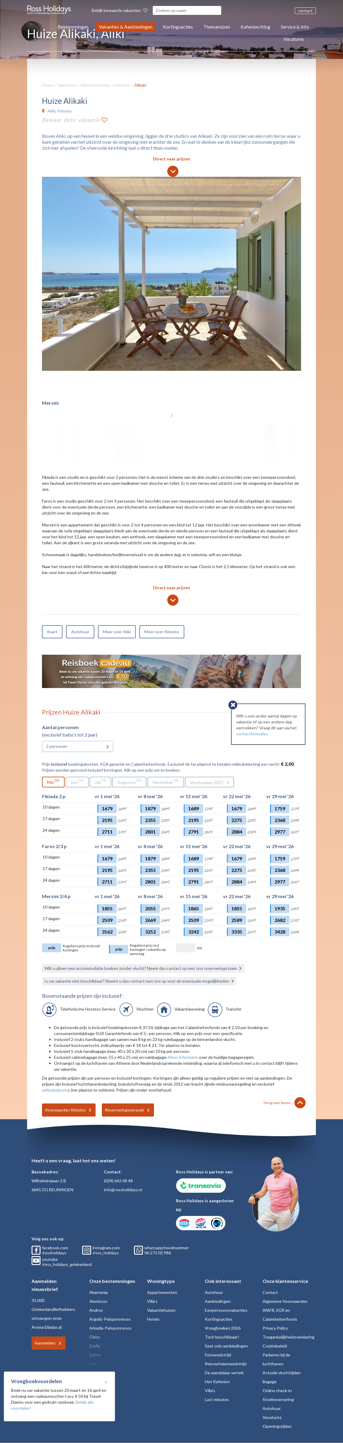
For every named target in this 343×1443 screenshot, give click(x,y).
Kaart (52, 631)
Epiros (95, 1354)
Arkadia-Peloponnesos (110, 1328)
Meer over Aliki (117, 631)
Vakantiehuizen (161, 1310)
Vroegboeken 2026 (223, 1328)
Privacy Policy (275, 1328)
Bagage (270, 1381)
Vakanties (66, 84)
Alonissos (98, 1301)
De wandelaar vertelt (224, 1372)
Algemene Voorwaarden (285, 1301)
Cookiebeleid (275, 1345)
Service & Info (295, 26)
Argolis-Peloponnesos (110, 1319)
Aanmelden (45, 1342)
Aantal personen (60, 727)
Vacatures (293, 39)
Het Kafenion (217, 1381)
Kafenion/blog (255, 26)
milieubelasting (56, 1089)
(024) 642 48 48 (118, 1180)
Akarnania (98, 1292)
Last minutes (217, 1399)
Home (47, 84)
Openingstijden (277, 1426)
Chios (94, 1336)
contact (305, 10)
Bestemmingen (73, 26)
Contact (270, 1292)
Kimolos (122, 84)
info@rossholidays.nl (123, 1189)
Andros (96, 1310)
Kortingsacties (178, 26)
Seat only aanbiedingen (226, 1345)
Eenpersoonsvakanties (226, 1310)
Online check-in (277, 1390)
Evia (93, 1363)
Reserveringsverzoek (124, 1109)
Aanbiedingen (218, 1301)
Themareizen (216, 26)
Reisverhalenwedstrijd (226, 1363)
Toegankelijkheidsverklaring (288, 1336)
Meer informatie (183, 1057)
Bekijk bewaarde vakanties (119, 10)
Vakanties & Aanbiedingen (125, 26)
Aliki (51, 110)
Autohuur (80, 631)
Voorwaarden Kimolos (65, 1109)
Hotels (153, 1319)
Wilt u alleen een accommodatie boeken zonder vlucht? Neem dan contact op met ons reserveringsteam (140, 968)
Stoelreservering (278, 1399)
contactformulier (251, 733)
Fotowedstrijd (218, 1354)
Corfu (94, 1345)
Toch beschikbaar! (222, 1336)
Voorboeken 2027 (206, 782)
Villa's (152, 1301)
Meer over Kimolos (161, 631)
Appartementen (95, 84)
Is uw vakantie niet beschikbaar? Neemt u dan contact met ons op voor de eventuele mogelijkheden (136, 981)
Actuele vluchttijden (282, 1372)
